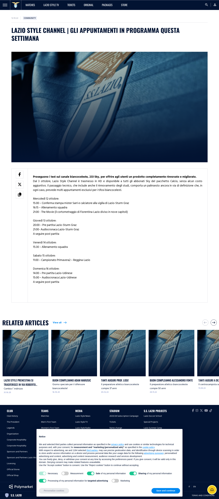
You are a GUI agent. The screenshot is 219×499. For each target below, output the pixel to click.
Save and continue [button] (165, 490)
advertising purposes (153, 453)
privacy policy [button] (117, 444)
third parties (92, 450)
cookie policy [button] (149, 447)
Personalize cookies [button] (54, 490)
